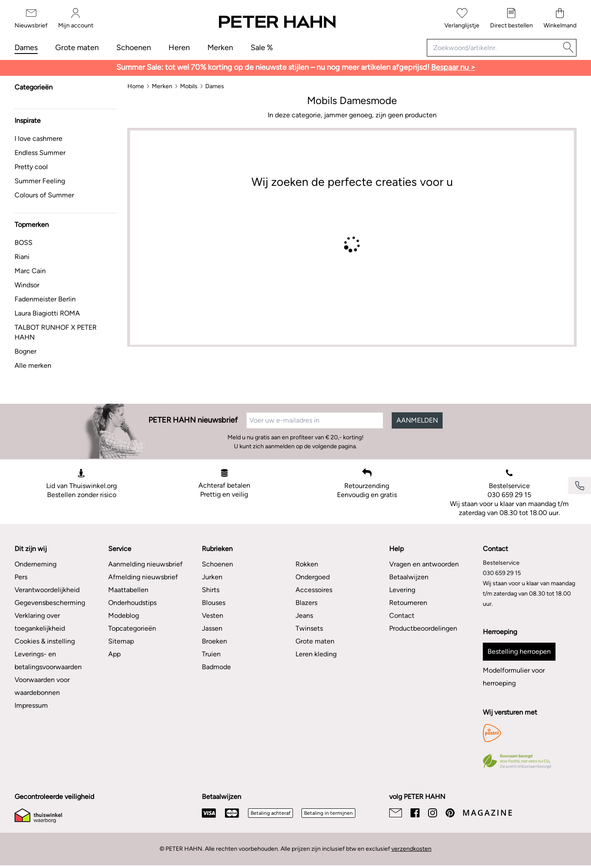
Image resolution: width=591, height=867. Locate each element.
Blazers (306, 603)
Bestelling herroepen (519, 651)
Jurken (212, 577)
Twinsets (309, 628)
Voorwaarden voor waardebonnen (42, 686)
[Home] (135, 86)
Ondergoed (313, 577)
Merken (220, 47)
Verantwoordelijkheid (47, 590)
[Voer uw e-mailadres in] (314, 420)
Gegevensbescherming (50, 603)
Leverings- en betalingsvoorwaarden (48, 660)
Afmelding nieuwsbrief (143, 577)
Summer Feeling (40, 181)
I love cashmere (38, 138)
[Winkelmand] (560, 18)
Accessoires (314, 590)
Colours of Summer (44, 195)
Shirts (210, 590)
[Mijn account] (75, 18)
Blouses (213, 603)
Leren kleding (316, 654)
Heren (179, 47)
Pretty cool (31, 167)
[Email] (395, 812)
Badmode (216, 667)
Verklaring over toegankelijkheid (40, 621)
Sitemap (121, 641)
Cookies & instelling (45, 641)
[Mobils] (189, 86)
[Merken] (162, 86)
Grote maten (77, 47)
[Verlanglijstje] (461, 18)
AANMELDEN (417, 420)
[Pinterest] (450, 812)
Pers (21, 577)
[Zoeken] (568, 48)
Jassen (212, 628)
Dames (26, 47)
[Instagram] (432, 812)
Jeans (304, 615)
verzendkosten (411, 848)
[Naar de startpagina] (276, 22)
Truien (211, 654)
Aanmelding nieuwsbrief (145, 564)
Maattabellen (128, 590)
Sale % (262, 47)
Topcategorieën (132, 628)
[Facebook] (415, 812)
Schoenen (133, 47)
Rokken (307, 564)
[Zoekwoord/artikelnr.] (494, 48)
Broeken (214, 641)
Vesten (212, 615)
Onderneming (35, 564)
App (114, 654)
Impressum (31, 705)
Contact (401, 615)
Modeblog (123, 615)
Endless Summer (40, 153)
